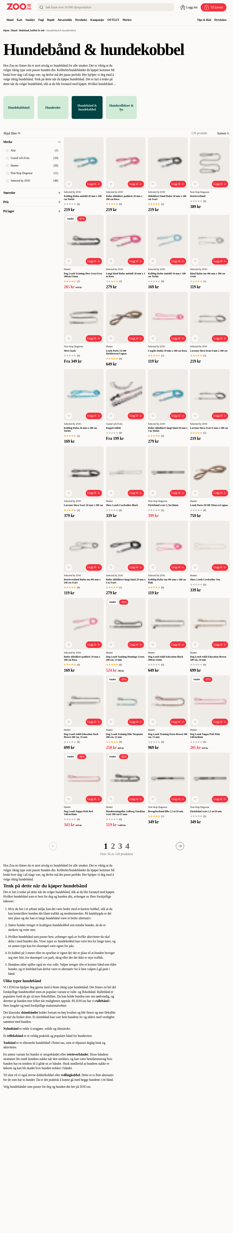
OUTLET (113, 19)
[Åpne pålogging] (189, 7)
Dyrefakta (220, 19)
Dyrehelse (81, 19)
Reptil (50, 19)
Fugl (41, 19)
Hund (10, 19)
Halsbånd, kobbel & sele (32, 30)
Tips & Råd (204, 19)
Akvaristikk (65, 19)
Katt (19, 19)
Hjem (6, 30)
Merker (127, 19)
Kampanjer (97, 19)
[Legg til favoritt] (69, 184)
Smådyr (30, 19)
